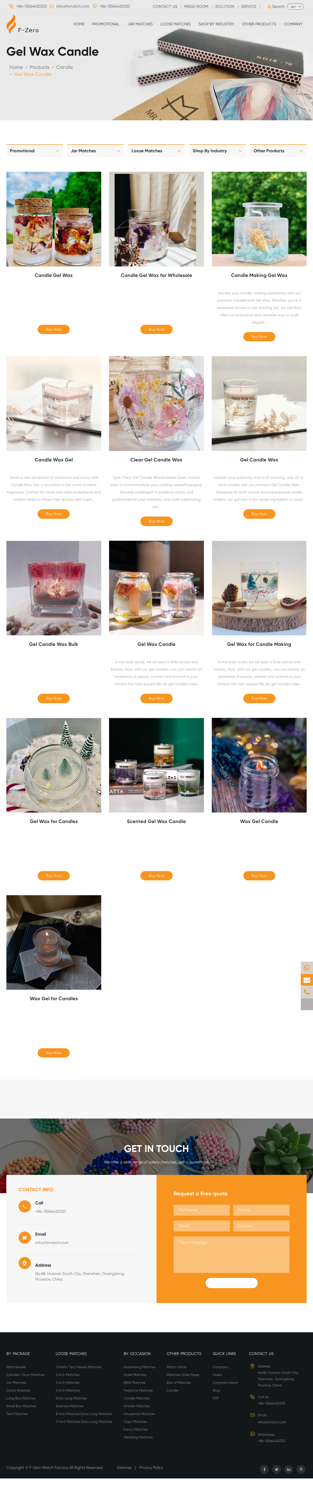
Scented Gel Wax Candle (156, 826)
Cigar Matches (135, 1429)
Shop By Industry (216, 24)
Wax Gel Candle (259, 826)
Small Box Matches (21, 1413)
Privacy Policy (151, 1475)
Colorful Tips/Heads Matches (78, 1374)
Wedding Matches (138, 1445)
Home (78, 24)
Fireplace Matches (138, 1398)
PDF (216, 1406)
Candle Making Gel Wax (259, 275)
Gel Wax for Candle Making (259, 647)
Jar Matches (140, 24)
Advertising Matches (140, 1374)
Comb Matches (18, 1398)
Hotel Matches (135, 1382)
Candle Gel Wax (54, 275)
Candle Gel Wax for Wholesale (156, 275)
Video (217, 1382)
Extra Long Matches (71, 1406)
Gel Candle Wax (259, 461)
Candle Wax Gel (54, 461)
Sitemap (124, 1475)
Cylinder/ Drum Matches (25, 1382)
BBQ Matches (134, 1390)
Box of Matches (179, 1390)
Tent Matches (17, 1421)
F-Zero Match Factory (49, 1475)
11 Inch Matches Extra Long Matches (84, 1429)
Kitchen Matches (137, 1413)
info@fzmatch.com (73, 6)
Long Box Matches (20, 1406)
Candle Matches (137, 1406)
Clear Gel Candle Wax (156, 461)
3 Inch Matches (67, 1390)
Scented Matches (69, 1413)
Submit (231, 1290)
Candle (64, 67)
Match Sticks (177, 1374)
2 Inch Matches (67, 1382)
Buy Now (54, 330)
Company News (225, 1390)
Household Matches (139, 1421)
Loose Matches (175, 24)
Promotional (106, 24)
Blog (216, 1398)
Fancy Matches (136, 1437)
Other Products (259, 24)
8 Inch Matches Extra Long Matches (84, 1421)
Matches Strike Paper (183, 1382)
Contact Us (261, 1361)
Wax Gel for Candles (54, 1005)
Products (39, 67)
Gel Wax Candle (33, 74)
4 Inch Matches (68, 1398)
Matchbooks (15, 1374)
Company (293, 24)
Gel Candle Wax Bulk (53, 647)
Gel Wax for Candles (54, 826)
